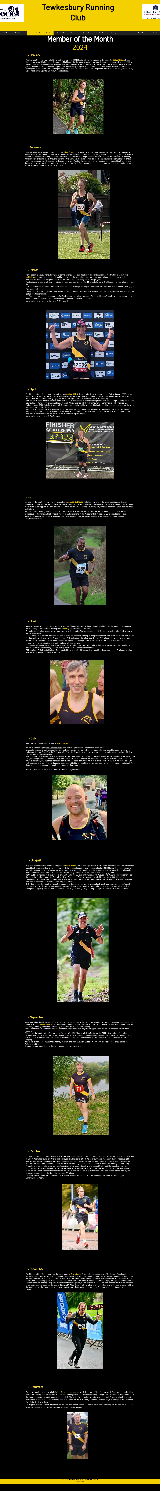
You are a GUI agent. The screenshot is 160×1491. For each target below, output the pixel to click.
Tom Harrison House (54, 748)
